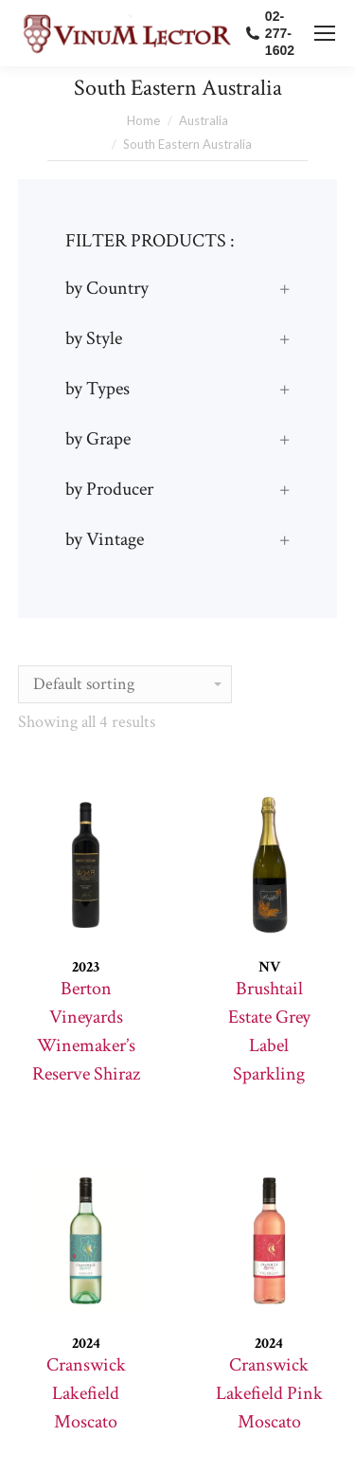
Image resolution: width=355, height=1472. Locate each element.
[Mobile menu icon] (324, 33)
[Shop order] (125, 684)
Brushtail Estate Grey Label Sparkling (269, 1031)
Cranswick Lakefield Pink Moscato (269, 1393)
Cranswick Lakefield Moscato (86, 1393)
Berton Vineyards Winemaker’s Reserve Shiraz (86, 1031)
